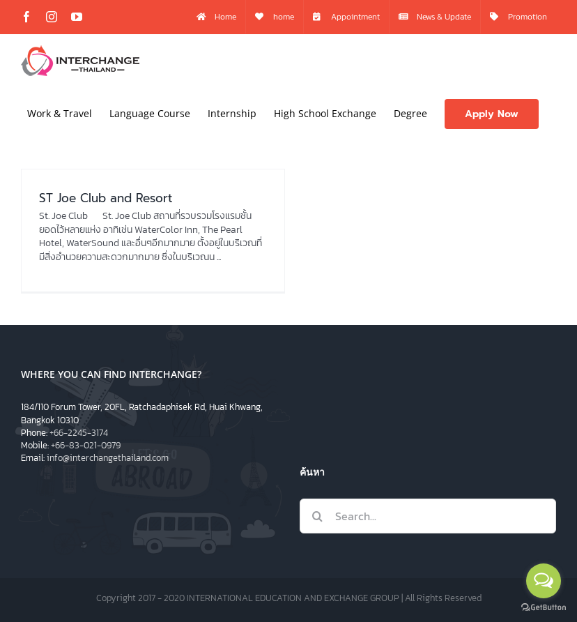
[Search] (317, 516)
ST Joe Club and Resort (105, 198)
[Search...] (428, 516)
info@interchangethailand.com (108, 457)
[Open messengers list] (543, 580)
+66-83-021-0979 (86, 445)
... (219, 257)
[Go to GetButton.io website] (543, 607)
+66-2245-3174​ (78, 432)
